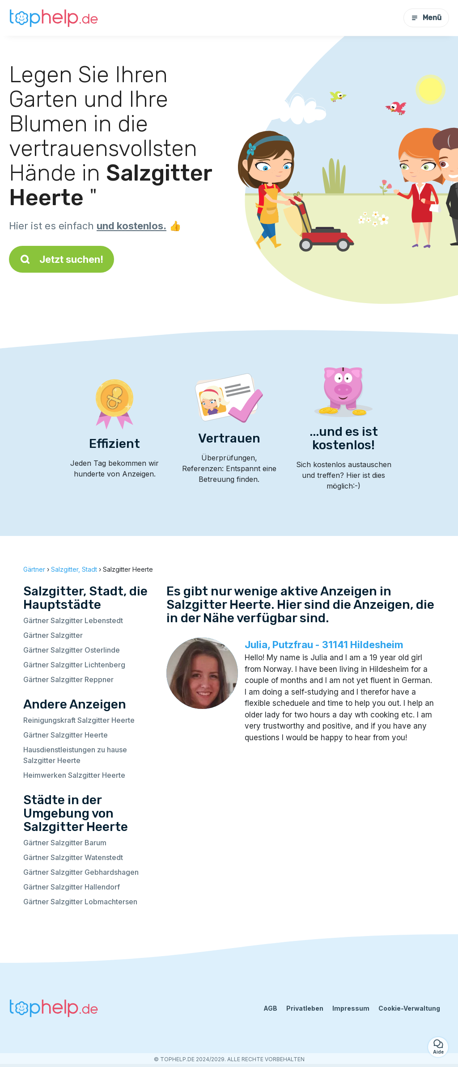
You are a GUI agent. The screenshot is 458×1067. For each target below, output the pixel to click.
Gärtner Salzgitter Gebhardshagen (81, 872)
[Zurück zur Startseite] (53, 17)
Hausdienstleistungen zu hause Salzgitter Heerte (75, 755)
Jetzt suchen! (61, 259)
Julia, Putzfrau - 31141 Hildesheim (324, 644)
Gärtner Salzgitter (53, 635)
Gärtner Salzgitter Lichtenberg (74, 664)
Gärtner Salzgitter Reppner (68, 679)
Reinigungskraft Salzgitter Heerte (79, 720)
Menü (426, 17)
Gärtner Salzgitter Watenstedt (73, 857)
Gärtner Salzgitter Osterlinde (71, 649)
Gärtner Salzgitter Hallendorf (71, 886)
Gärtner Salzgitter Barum (64, 842)
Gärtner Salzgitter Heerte (65, 734)
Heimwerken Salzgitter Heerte (74, 775)
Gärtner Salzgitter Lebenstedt (73, 620)
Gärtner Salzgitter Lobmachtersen (80, 901)
